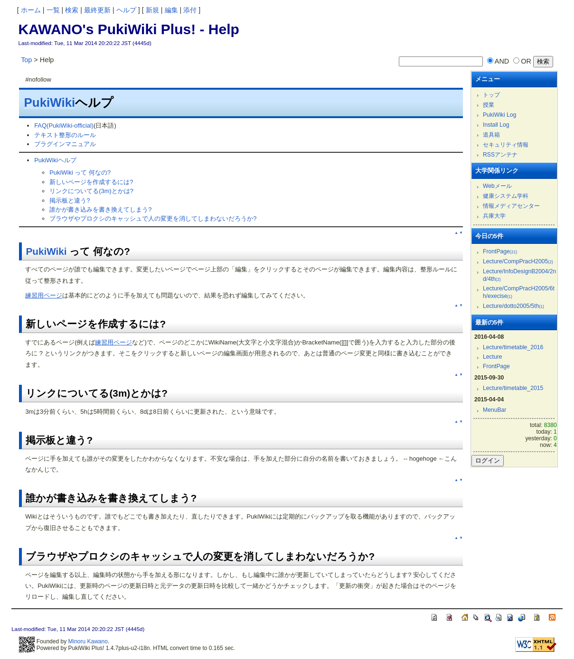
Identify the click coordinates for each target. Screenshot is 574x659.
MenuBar (494, 410)
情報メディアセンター (511, 206)
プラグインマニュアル (65, 144)
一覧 (53, 10)
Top (26, 60)
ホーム (31, 10)
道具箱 (491, 134)
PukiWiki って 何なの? (80, 172)
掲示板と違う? (69, 200)
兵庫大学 (494, 216)
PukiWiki (49, 102)
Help (223, 29)
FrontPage (500, 251)
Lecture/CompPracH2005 (518, 261)
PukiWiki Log (499, 114)
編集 (171, 10)
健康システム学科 (505, 196)
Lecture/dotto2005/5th (513, 306)
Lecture (492, 356)
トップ (491, 95)
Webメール (497, 186)
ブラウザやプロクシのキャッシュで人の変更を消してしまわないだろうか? (152, 218)
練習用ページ (43, 295)
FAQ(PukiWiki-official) (64, 125)
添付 (190, 10)
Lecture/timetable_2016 (513, 347)
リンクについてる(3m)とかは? (91, 191)
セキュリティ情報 (505, 144)
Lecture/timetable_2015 (513, 388)
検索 (71, 10)
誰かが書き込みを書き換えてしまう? (100, 209)
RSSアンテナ (500, 154)
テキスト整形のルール (65, 135)
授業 (488, 105)
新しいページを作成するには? (91, 182)
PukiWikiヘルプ (55, 160)
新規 (152, 10)
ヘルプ (126, 10)
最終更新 (97, 10)
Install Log (496, 124)
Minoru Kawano (87, 641)
